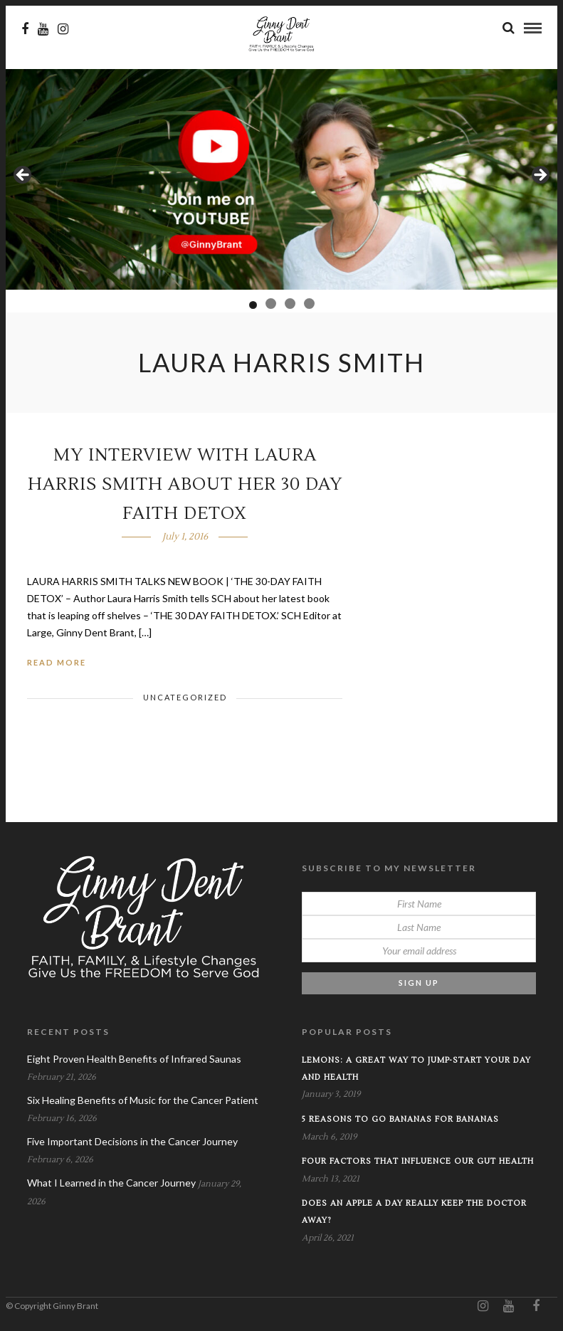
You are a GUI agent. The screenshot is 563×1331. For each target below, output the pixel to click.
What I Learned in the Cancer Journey (111, 1184)
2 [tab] (270, 305)
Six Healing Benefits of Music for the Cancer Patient (142, 1101)
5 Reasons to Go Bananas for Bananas (400, 1120)
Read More (56, 663)
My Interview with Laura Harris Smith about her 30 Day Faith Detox (185, 486)
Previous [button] (23, 177)
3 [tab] (290, 305)
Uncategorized (185, 698)
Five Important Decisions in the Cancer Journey (132, 1143)
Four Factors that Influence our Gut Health (418, 1162)
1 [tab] (253, 306)
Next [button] (539, 177)
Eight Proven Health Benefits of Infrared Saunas (134, 1060)
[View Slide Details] (281, 180)
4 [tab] (309, 305)
